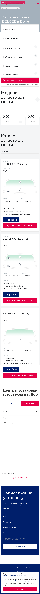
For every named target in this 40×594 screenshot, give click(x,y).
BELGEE (16, 8)
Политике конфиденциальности (25, 581)
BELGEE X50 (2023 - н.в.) (16, 313)
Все (10, 404)
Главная (4, 8)
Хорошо (20, 589)
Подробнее (11, 220)
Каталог (10, 8)
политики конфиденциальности (28, 84)
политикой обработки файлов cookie (14, 575)
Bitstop (30, 404)
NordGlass (27, 567)
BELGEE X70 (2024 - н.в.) (16, 164)
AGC (11, 567)
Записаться (20, 546)
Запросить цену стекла (13, 80)
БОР (18, 567)
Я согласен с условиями (20, 84)
